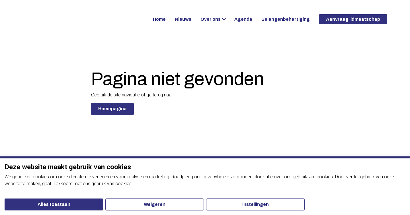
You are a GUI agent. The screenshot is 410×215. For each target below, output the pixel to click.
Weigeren (154, 204)
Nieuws (183, 19)
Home (159, 19)
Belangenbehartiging (285, 19)
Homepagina (112, 108)
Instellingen (255, 204)
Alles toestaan (54, 204)
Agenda (243, 19)
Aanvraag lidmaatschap (353, 19)
